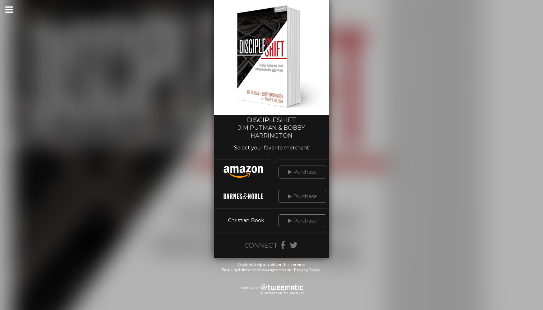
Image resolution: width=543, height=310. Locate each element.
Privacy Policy (307, 269)
